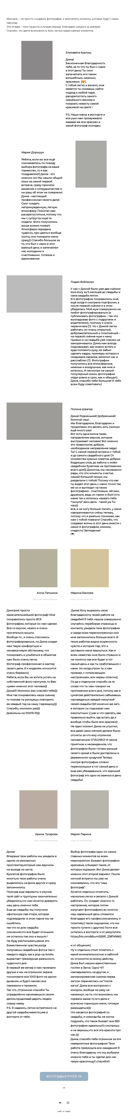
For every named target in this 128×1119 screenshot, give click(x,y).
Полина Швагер (82, 409)
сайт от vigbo (64, 1111)
